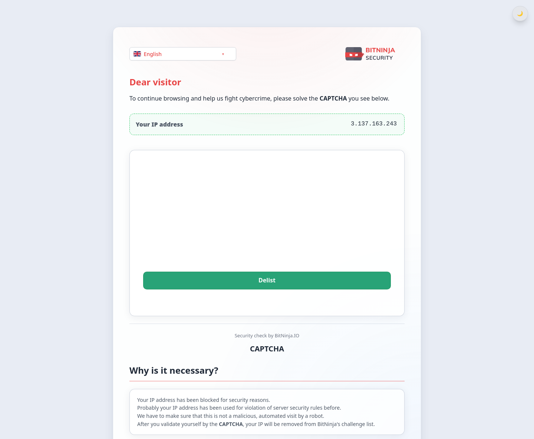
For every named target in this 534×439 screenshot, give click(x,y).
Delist (267, 280)
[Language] (182, 53)
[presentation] (267, 221)
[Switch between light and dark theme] (520, 13)
